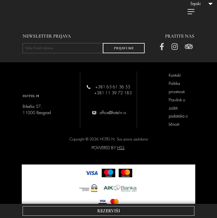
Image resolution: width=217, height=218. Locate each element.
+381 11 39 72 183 (113, 92)
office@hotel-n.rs (113, 112)
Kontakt (175, 75)
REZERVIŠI (108, 211)
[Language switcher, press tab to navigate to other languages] (201, 3)
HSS (121, 147)
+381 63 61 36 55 (112, 86)
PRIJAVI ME (124, 48)
